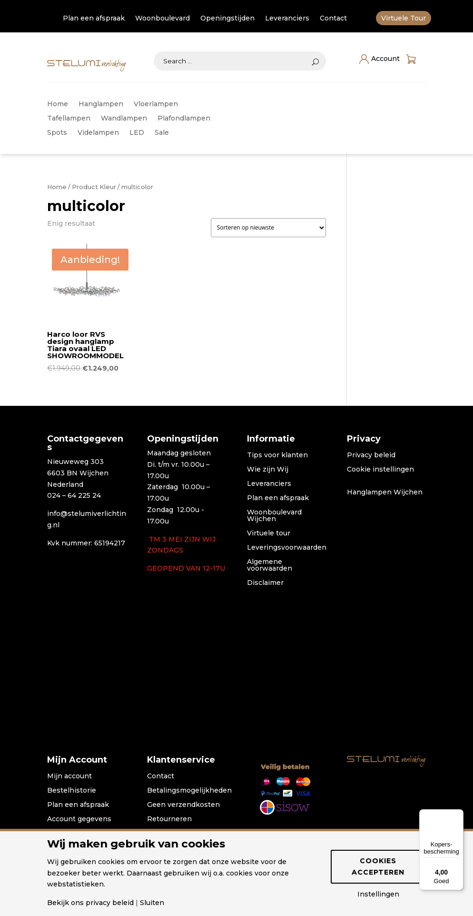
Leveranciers (287, 18)
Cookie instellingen (380, 469)
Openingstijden (227, 18)
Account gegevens (79, 819)
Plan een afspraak (94, 18)
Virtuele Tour (403, 18)
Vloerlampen (156, 104)
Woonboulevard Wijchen (274, 516)
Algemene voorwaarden (269, 565)
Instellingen (378, 894)
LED (136, 133)
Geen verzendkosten (183, 805)
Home (57, 104)
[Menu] (457, 815)
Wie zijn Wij (267, 469)
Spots (57, 133)
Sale (162, 133)
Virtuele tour (268, 533)
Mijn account (69, 776)
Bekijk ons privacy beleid (90, 902)
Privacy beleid (371, 455)
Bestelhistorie (71, 791)
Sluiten (152, 902)
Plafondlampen (184, 118)
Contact (333, 18)
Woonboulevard (162, 18)
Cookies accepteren (378, 866)
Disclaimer (265, 583)
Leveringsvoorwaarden (286, 548)
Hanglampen (101, 104)
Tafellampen (68, 118)
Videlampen (98, 133)
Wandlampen (124, 118)
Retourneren (169, 819)
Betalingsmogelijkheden (189, 791)
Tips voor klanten (277, 455)
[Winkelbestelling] (268, 227)
